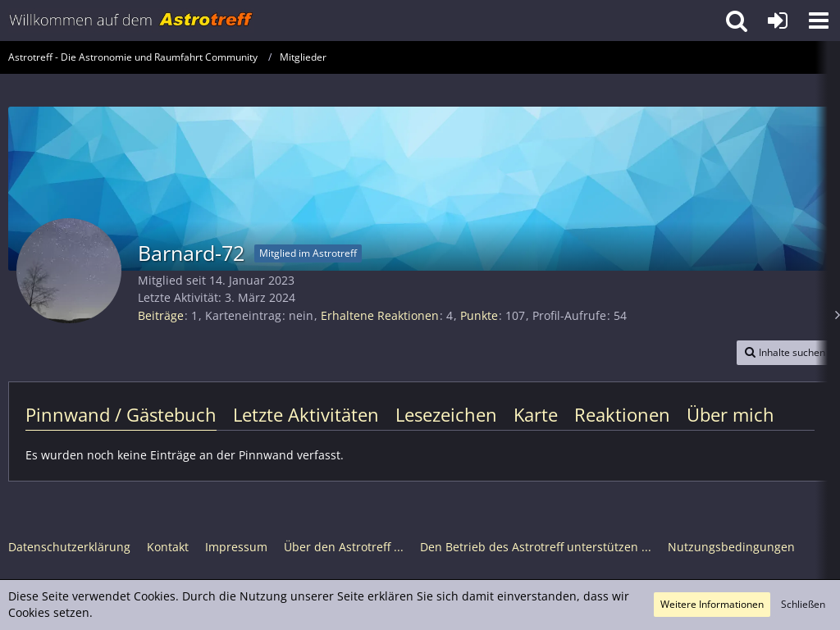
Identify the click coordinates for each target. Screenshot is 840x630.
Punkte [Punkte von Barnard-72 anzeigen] (479, 315)
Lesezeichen (446, 414)
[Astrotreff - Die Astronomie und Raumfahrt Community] (131, 20)
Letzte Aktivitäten (306, 414)
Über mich (730, 414)
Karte (536, 414)
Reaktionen (622, 414)
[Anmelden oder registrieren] (777, 20)
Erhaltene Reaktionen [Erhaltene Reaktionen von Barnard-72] (380, 315)
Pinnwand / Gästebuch (121, 414)
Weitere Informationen (712, 604)
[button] (818, 20)
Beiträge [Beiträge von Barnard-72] (161, 315)
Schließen (803, 604)
